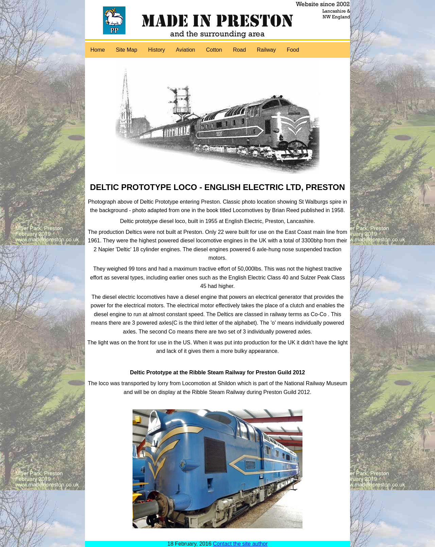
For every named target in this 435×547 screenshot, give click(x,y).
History (156, 50)
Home (97, 50)
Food (293, 50)
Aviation (185, 50)
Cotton (214, 50)
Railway (266, 50)
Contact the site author (240, 544)
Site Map (126, 50)
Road (239, 50)
